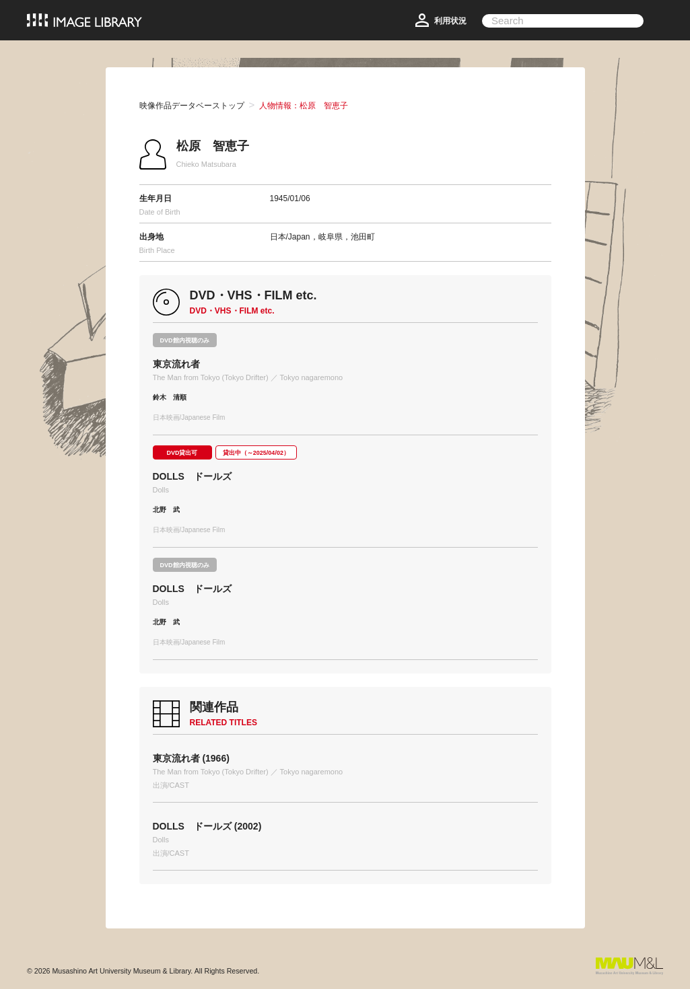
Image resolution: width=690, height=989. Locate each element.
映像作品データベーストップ (191, 105)
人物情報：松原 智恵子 (303, 105)
